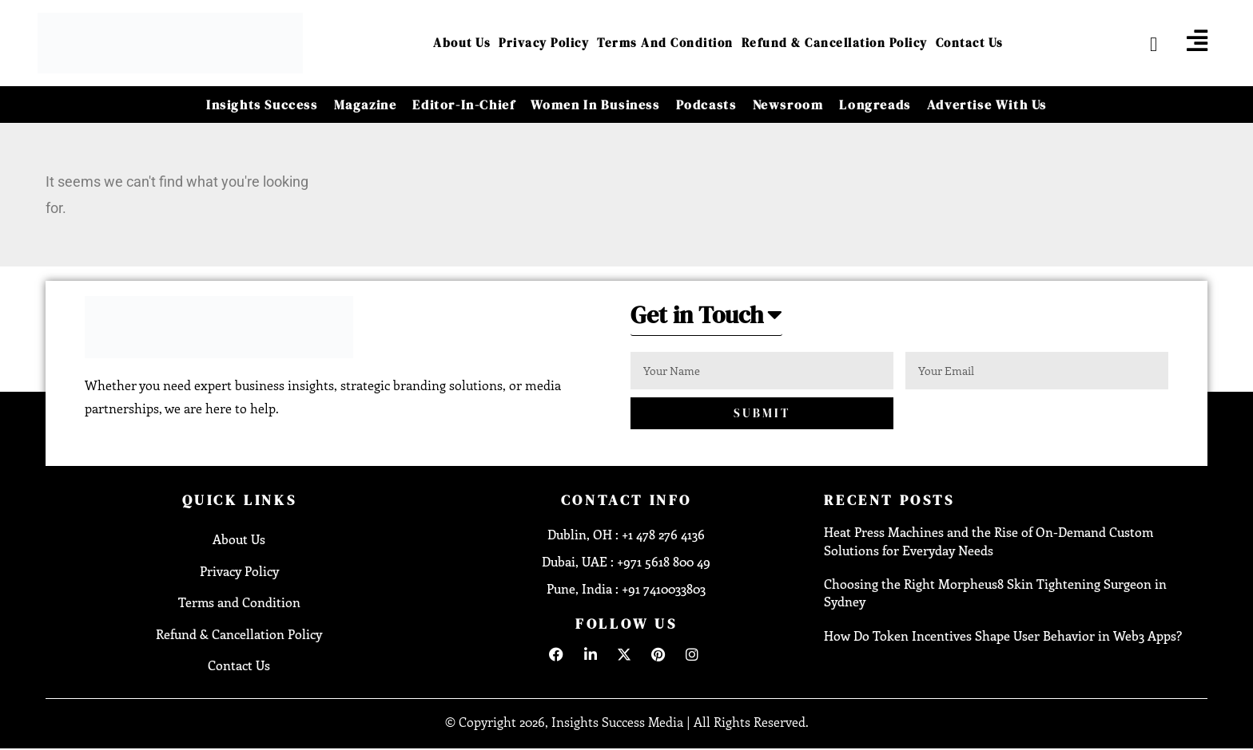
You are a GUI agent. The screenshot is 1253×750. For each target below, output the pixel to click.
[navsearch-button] (1141, 43)
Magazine (365, 104)
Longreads (874, 104)
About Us (462, 42)
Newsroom (788, 104)
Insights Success (262, 104)
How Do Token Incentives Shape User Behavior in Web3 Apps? (1003, 635)
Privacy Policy (544, 42)
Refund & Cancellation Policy (835, 42)
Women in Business (595, 104)
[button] (706, 319)
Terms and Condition (665, 42)
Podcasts (706, 104)
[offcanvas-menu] (1197, 41)
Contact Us (970, 42)
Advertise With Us (987, 104)
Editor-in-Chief (463, 104)
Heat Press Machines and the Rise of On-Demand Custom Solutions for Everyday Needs (988, 540)
